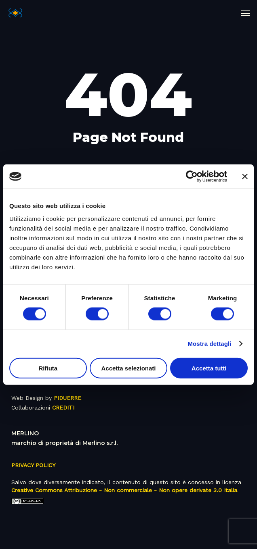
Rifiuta (47, 367)
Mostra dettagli (209, 343)
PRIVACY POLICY (33, 465)
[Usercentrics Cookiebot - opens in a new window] (191, 177)
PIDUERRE (67, 398)
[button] (245, 13)
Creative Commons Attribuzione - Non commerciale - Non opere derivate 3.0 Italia (124, 490)
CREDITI (63, 407)
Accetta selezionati (128, 367)
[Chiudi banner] (245, 176)
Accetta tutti (209, 367)
